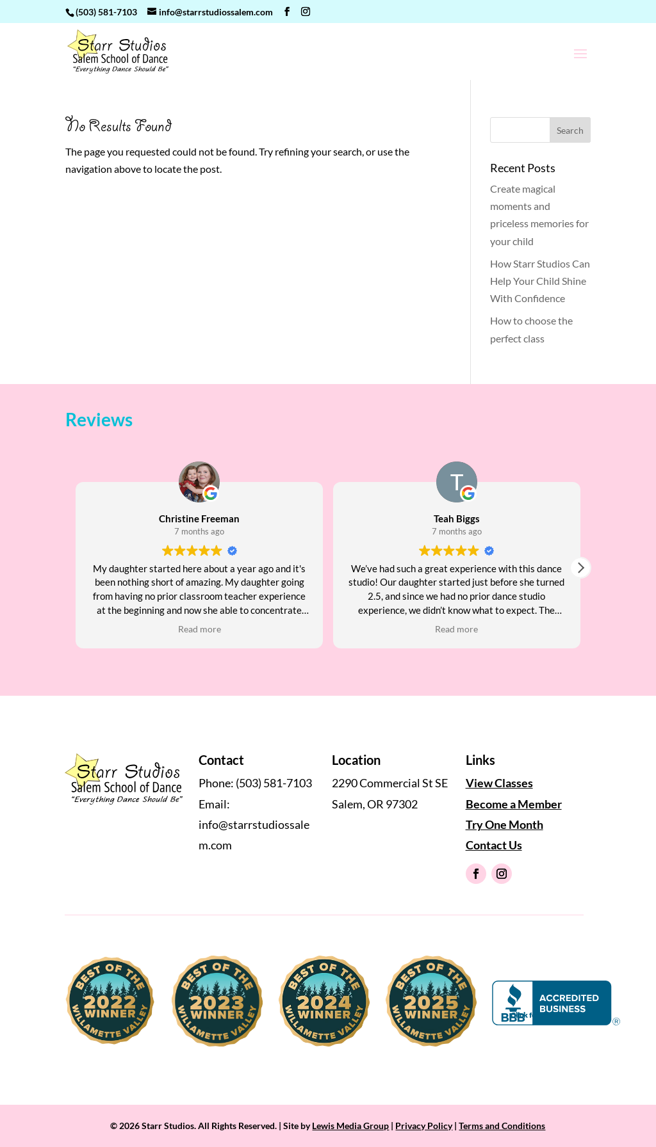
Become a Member (514, 804)
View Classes (499, 783)
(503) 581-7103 (106, 11)
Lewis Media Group (350, 1125)
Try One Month (504, 824)
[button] (580, 567)
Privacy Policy (423, 1125)
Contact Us (494, 845)
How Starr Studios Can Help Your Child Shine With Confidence (540, 280)
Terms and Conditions (502, 1125)
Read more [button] (199, 629)
